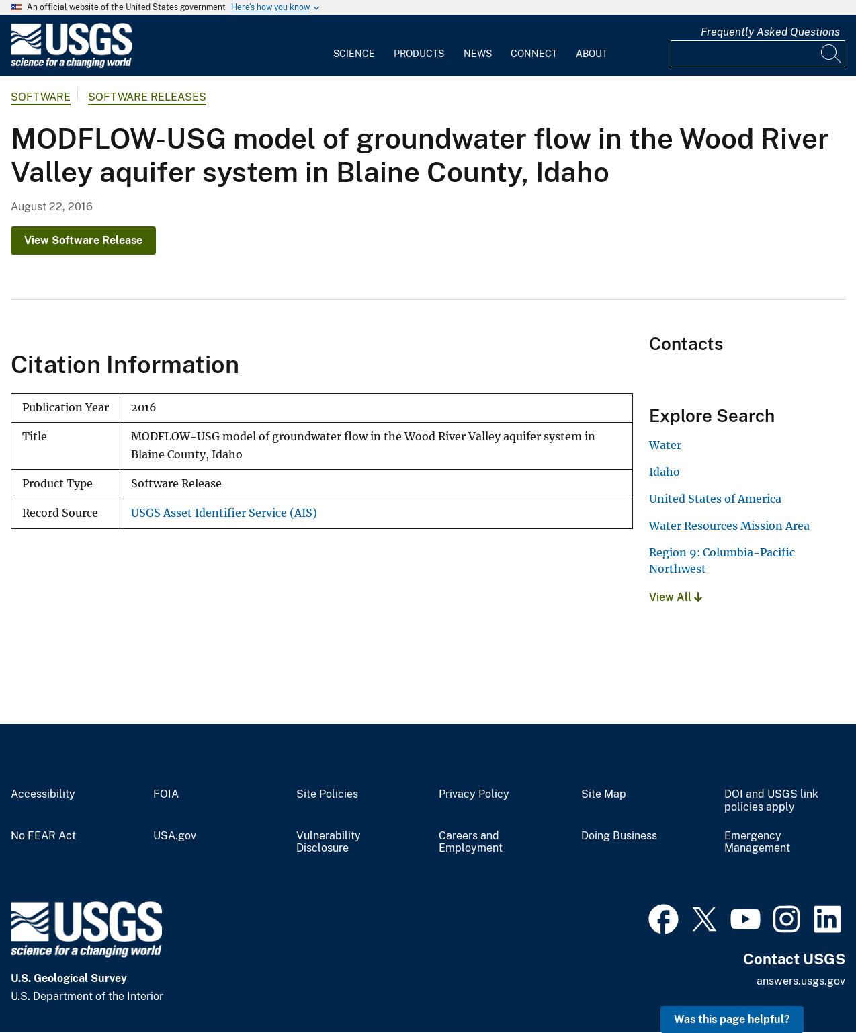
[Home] (71, 64)
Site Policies (327, 794)
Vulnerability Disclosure (328, 842)
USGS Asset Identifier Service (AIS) (224, 513)
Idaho (664, 472)
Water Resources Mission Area (729, 525)
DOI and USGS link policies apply (771, 800)
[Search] (831, 53)
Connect (534, 53)
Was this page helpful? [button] (732, 1019)
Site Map (603, 794)
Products (419, 53)
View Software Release (83, 240)
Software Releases (147, 97)
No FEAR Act (43, 836)
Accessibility (43, 794)
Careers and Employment (471, 842)
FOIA (166, 794)
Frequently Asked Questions (770, 32)
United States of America (715, 498)
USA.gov (174, 836)
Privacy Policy (474, 794)
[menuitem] (354, 46)
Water (665, 445)
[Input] (758, 53)
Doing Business (619, 836)
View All (675, 597)
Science (354, 53)
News (478, 53)
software (41, 97)
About (591, 53)
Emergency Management (757, 842)
